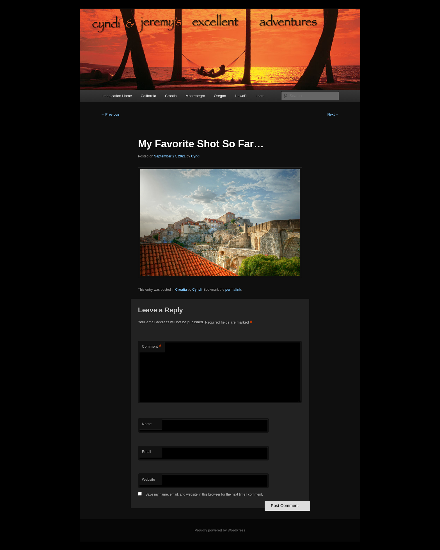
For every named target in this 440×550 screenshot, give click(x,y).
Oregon (220, 96)
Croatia (171, 96)
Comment (151, 347)
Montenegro (195, 96)
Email (146, 452)
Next (333, 114)
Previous (110, 114)
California (148, 96)
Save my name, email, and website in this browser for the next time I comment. (204, 494)
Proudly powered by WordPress (219, 530)
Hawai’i (241, 96)
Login (259, 96)
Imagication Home (117, 96)
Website (148, 479)
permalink (233, 290)
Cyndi (195, 156)
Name (147, 424)
